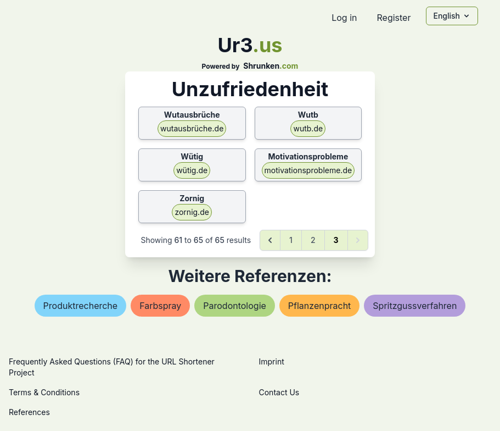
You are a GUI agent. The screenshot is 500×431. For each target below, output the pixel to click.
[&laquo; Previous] (270, 240)
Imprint (271, 361)
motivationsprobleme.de (308, 170)
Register (394, 17)
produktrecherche (80, 305)
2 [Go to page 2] (313, 240)
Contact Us (279, 392)
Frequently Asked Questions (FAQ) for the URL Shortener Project (112, 367)
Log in (344, 17)
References (29, 412)
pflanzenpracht (319, 305)
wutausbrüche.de (191, 128)
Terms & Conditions (44, 392)
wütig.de (191, 170)
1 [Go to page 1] (291, 240)
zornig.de (192, 212)
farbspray (160, 305)
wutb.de (308, 128)
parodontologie (234, 305)
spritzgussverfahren (415, 305)
